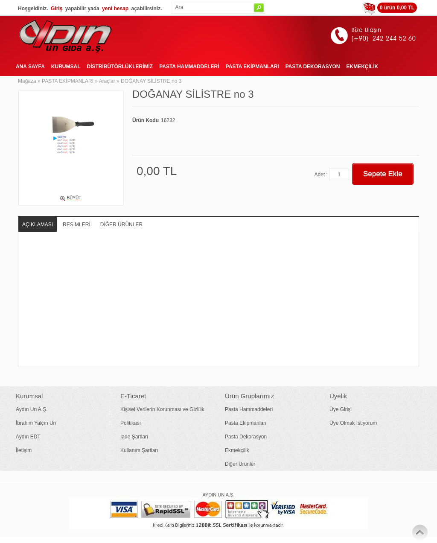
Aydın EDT (28, 437)
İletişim (24, 450)
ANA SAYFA (30, 67)
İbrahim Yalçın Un (36, 423)
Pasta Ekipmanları (245, 423)
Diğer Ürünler (240, 464)
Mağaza (27, 81)
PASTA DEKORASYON (313, 67)
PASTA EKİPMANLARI (252, 67)
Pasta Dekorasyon (246, 437)
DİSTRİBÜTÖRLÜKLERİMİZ (120, 67)
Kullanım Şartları (139, 450)
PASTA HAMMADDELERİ (189, 67)
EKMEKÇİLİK (362, 67)
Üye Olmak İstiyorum (353, 423)
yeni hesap (115, 9)
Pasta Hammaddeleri (249, 409)
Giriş (56, 9)
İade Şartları (134, 437)
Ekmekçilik (237, 450)
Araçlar (107, 81)
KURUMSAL (66, 67)
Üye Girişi (340, 409)
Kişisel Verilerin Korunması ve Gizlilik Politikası (162, 416)
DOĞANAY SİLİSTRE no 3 (151, 81)
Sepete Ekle (382, 174)
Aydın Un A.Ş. (32, 409)
